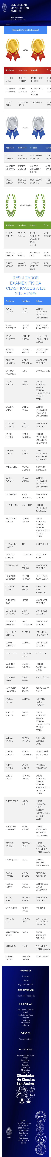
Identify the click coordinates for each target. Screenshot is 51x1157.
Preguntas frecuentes (25, 984)
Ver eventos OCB (25, 1039)
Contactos (25, 980)
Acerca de (25, 976)
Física (31, 1015)
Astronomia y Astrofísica (25, 1055)
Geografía (25, 1018)
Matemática (25, 1023)
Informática (25, 1020)
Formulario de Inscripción (25, 996)
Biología (25, 1012)
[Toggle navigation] (8, 23)
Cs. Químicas (23, 1015)
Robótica (25, 1025)
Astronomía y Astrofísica (25, 1010)
